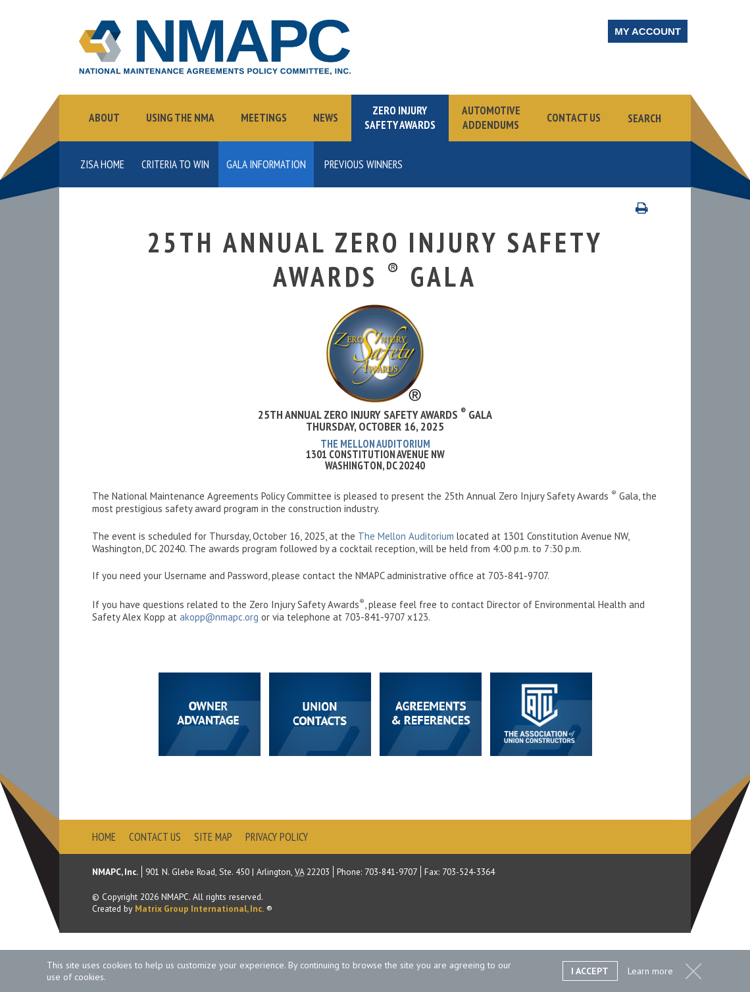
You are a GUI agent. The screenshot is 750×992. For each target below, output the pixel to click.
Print (648, 207)
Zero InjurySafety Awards (400, 117)
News (325, 117)
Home (104, 837)
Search (644, 118)
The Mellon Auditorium (375, 444)
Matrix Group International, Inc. (199, 908)
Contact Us (574, 117)
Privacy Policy (276, 837)
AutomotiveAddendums (491, 117)
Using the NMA (180, 117)
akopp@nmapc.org (219, 617)
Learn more (650, 971)
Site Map (213, 837)
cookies (89, 977)
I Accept (590, 971)
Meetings (264, 117)
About (104, 117)
